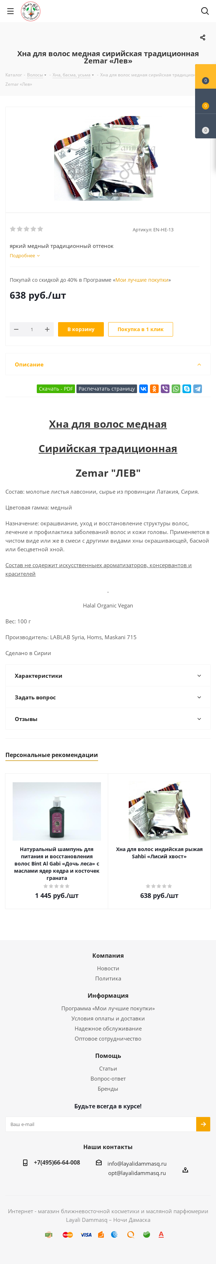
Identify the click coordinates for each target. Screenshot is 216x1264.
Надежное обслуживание (108, 1028)
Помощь (108, 1056)
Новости (108, 968)
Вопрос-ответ (108, 1078)
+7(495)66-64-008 (57, 1162)
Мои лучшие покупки (141, 279)
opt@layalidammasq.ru (137, 1172)
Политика (108, 978)
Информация (108, 996)
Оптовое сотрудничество (108, 1038)
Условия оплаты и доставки (108, 1018)
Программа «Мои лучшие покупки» (108, 1008)
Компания (108, 956)
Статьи (108, 1068)
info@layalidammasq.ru (137, 1163)
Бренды (108, 1088)
